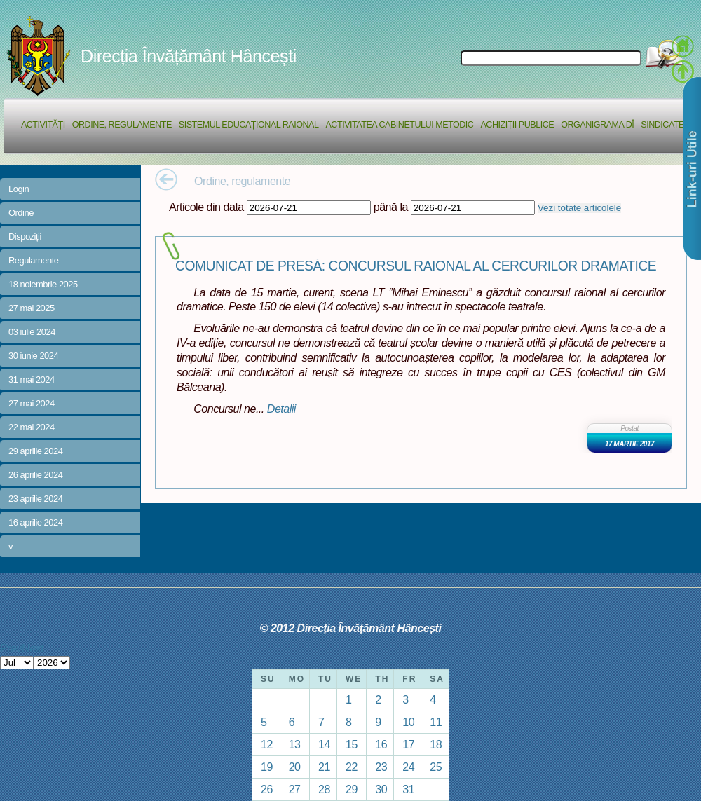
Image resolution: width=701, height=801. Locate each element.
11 (436, 722)
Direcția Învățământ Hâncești (189, 56)
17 (408, 744)
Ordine (21, 212)
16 (381, 744)
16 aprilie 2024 (35, 522)
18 (436, 744)
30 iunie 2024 (33, 355)
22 (352, 766)
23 (381, 766)
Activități (43, 125)
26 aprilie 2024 (35, 475)
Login (18, 189)
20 (295, 766)
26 (267, 789)
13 (295, 744)
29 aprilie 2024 (35, 451)
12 (267, 744)
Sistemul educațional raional (249, 125)
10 (408, 722)
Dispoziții (24, 236)
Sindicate (662, 125)
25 (436, 766)
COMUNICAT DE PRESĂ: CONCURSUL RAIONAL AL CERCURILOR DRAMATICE (415, 266)
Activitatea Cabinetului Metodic (399, 125)
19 (267, 766)
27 (295, 789)
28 (324, 789)
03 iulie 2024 (31, 332)
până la (391, 206)
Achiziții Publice (517, 125)
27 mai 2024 (31, 403)
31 (408, 789)
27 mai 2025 (31, 308)
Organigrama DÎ (597, 125)
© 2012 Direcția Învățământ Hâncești (351, 628)
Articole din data (206, 206)
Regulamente (33, 260)
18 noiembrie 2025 (43, 284)
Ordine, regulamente (122, 125)
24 (408, 766)
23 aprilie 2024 (35, 498)
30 (381, 789)
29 (352, 789)
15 (352, 744)
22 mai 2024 (31, 427)
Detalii (281, 408)
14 (324, 744)
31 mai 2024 (31, 379)
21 (324, 766)
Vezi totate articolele (579, 208)
